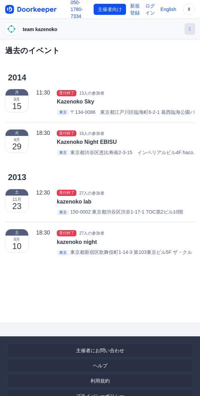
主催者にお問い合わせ (100, 350)
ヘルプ (100, 365)
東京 (63, 112)
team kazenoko (40, 29)
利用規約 (100, 381)
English (168, 9)
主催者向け (110, 9)
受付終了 (66, 93)
